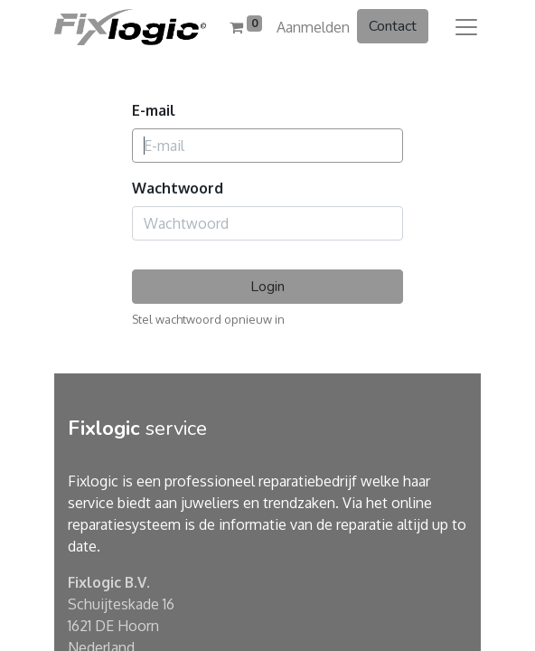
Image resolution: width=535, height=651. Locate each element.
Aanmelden (313, 27)
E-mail (153, 110)
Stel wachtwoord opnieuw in (208, 319)
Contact (393, 26)
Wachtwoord (177, 188)
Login (267, 287)
